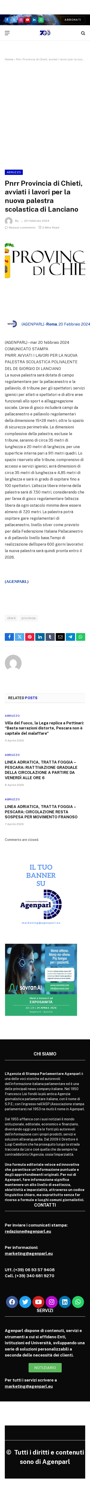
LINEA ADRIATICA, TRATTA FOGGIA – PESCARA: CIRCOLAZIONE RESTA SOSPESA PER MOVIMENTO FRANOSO (41, 812)
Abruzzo (14, 172)
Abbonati (73, 19)
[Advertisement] (45, 114)
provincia (29, 618)
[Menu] (7, 33)
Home (9, 59)
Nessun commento (20, 227)
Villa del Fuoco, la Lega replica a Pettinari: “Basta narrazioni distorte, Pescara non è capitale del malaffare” (44, 728)
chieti (11, 618)
